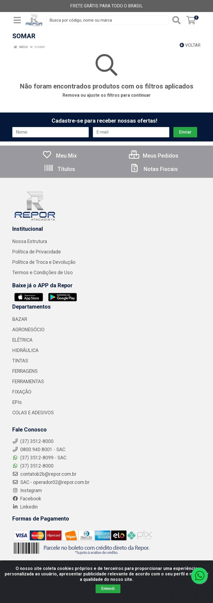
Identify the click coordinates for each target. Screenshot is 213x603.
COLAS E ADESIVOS (33, 412)
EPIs (17, 402)
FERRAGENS (25, 371)
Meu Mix (59, 155)
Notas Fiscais (154, 169)
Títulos (59, 169)
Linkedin (25, 507)
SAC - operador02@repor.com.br (51, 482)
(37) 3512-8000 (33, 466)
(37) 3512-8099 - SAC (39, 457)
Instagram (27, 490)
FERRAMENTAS (28, 381)
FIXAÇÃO (21, 392)
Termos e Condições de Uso (42, 272)
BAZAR (19, 319)
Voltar (190, 45)
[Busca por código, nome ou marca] (107, 20)
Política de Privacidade (36, 252)
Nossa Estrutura (29, 241)
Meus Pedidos (153, 155)
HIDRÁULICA (25, 350)
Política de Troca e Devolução (43, 262)
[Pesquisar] (176, 20)
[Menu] (17, 20)
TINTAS (20, 360)
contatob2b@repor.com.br (44, 474)
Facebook (26, 498)
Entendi (108, 588)
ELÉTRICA (22, 340)
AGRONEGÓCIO (28, 329)
